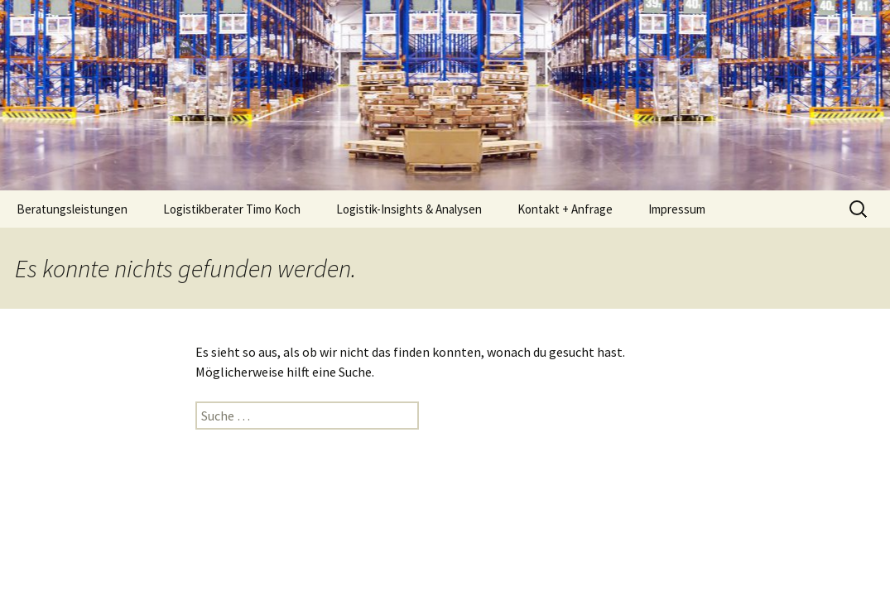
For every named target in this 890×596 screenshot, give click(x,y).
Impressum (676, 209)
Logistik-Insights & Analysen (409, 209)
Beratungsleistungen (72, 209)
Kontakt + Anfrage (565, 209)
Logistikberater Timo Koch (232, 209)
